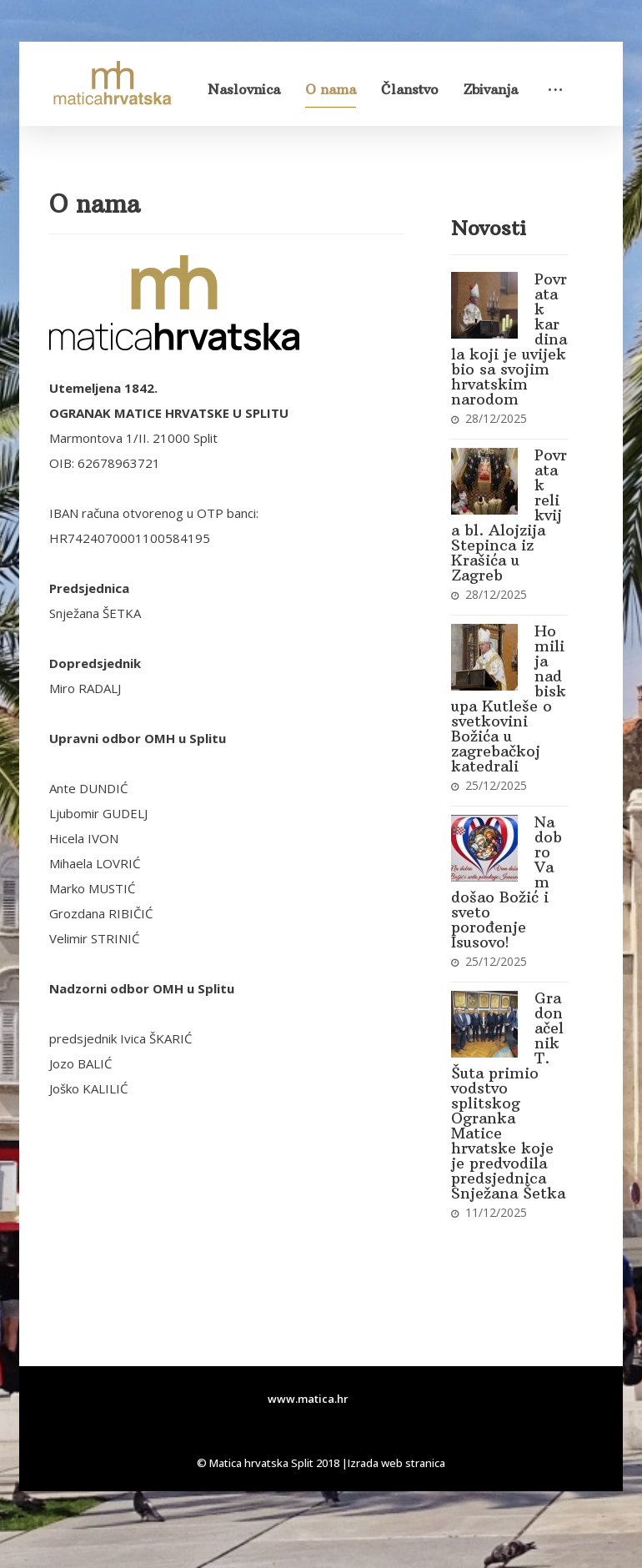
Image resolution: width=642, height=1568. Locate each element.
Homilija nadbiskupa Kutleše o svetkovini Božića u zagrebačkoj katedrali (508, 698)
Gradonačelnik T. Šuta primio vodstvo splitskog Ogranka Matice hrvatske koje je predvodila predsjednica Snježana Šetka (508, 1095)
